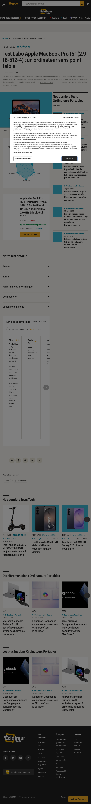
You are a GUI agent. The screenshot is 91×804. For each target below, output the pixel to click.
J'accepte (69, 158)
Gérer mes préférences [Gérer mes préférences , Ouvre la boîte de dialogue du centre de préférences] (23, 158)
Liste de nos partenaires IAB (23, 152)
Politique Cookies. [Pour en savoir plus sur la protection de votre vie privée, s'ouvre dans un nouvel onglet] (30, 139)
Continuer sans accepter (71, 117)
